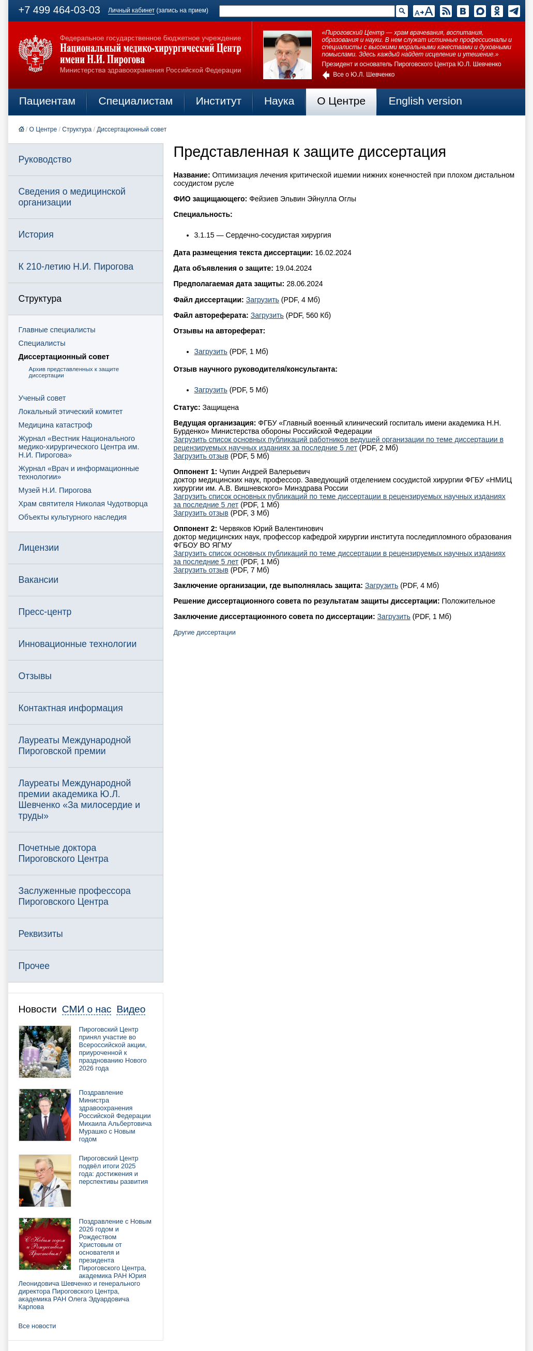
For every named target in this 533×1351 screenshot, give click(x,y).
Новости (38, 1009)
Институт (219, 101)
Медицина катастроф (56, 425)
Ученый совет (42, 398)
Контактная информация (71, 708)
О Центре (341, 101)
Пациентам (47, 101)
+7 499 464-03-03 (59, 10)
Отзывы (35, 676)
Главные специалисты (57, 330)
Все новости (37, 1326)
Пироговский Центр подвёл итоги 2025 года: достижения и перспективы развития (113, 1169)
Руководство (45, 159)
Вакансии (39, 580)
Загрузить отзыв (201, 456)
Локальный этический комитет (71, 411)
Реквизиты (41, 934)
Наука (279, 101)
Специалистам (136, 101)
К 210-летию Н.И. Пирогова (76, 266)
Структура (77, 129)
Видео (130, 1009)
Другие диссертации (205, 632)
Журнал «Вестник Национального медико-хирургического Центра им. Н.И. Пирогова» (79, 446)
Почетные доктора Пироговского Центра (64, 853)
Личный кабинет (131, 10)
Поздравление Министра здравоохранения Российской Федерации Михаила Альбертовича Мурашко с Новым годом (115, 1116)
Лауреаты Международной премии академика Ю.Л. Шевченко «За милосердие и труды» (80, 799)
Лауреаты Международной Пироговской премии (75, 745)
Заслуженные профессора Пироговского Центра (75, 896)
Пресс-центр (45, 612)
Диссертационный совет (131, 129)
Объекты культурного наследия (73, 517)
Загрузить (262, 300)
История (36, 234)
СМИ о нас (87, 1009)
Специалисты (42, 343)
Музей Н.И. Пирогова (55, 490)
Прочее (34, 966)
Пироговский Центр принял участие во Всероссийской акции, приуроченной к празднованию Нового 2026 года (113, 1048)
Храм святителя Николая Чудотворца (83, 504)
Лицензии (39, 547)
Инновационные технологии (78, 644)
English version (425, 101)
